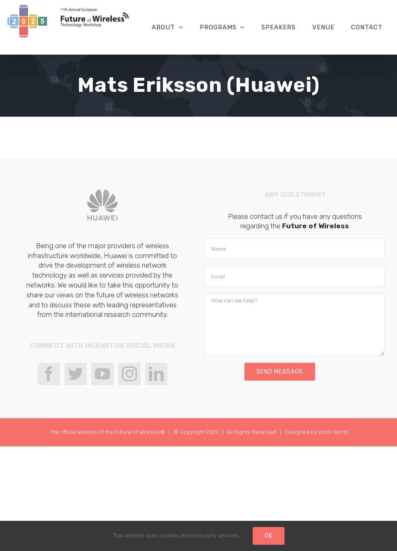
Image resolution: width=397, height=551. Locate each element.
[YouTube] (102, 374)
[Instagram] (129, 374)
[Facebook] (49, 374)
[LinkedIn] (156, 374)
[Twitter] (76, 374)
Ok (269, 535)
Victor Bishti (333, 432)
